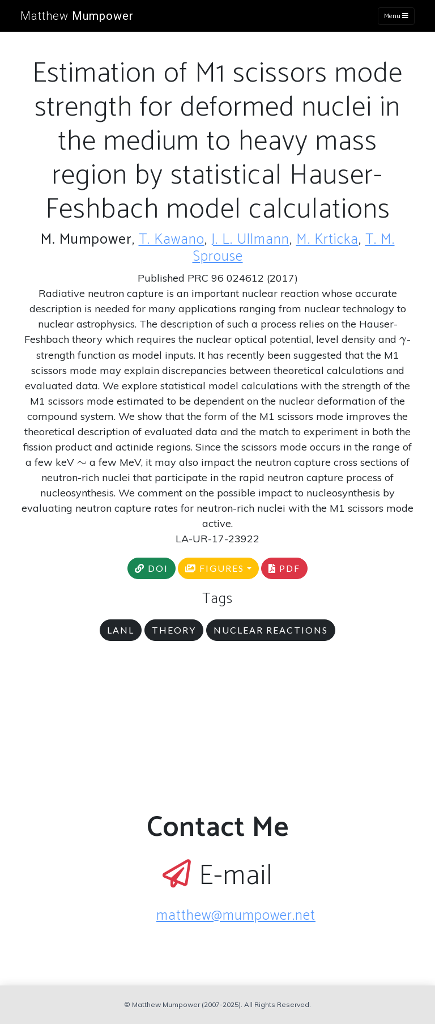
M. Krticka (327, 240)
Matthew (77, 16)
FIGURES (214, 568)
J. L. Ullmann (250, 240)
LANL (120, 629)
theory (174, 629)
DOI (151, 568)
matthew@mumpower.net (235, 916)
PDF (284, 568)
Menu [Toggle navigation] (396, 16)
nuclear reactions (271, 629)
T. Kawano (171, 240)
